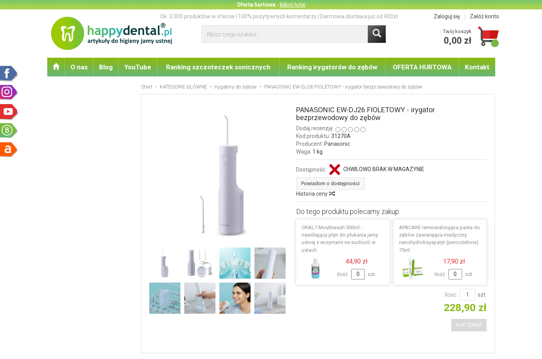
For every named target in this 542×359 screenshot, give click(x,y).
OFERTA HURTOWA (422, 67)
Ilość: (451, 295)
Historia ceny (315, 194)
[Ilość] (467, 295)
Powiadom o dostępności (330, 183)
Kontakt (477, 67)
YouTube (137, 67)
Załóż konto (484, 16)
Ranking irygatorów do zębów (332, 67)
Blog (106, 67)
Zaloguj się (447, 16)
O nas (79, 67)
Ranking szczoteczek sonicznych (218, 67)
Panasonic (337, 144)
